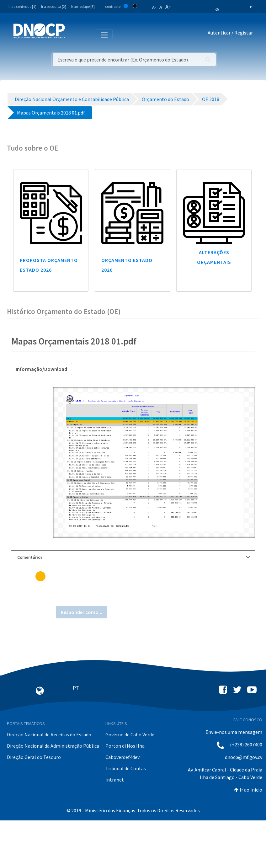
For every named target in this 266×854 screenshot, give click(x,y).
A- (154, 7)
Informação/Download (41, 369)
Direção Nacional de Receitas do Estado (49, 734)
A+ (168, 6)
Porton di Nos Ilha (125, 746)
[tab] (133, 557)
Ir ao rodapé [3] (83, 6)
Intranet (114, 780)
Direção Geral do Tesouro (34, 757)
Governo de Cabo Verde (129, 734)
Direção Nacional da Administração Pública (53, 746)
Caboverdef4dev (122, 757)
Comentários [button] (133, 557)
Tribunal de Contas (125, 768)
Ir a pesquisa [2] (53, 6)
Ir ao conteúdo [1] (22, 6)
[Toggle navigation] (73, 34)
